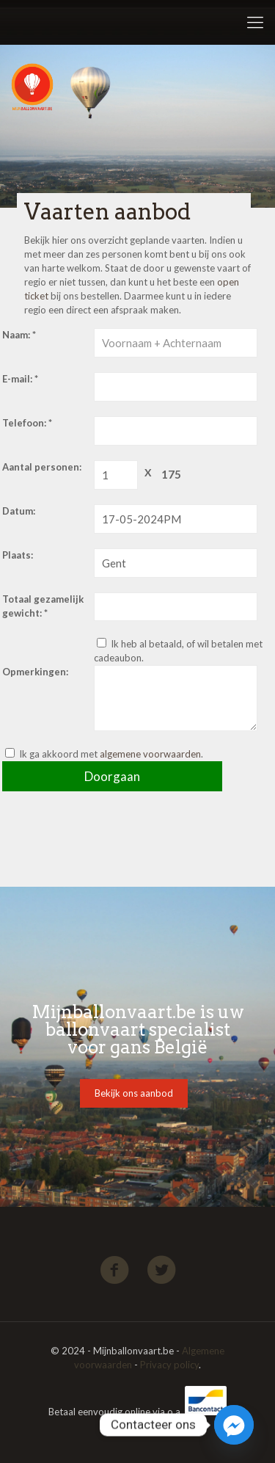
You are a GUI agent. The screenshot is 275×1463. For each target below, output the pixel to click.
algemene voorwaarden (150, 754)
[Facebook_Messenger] (234, 1425)
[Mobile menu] (255, 22)
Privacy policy (169, 1365)
